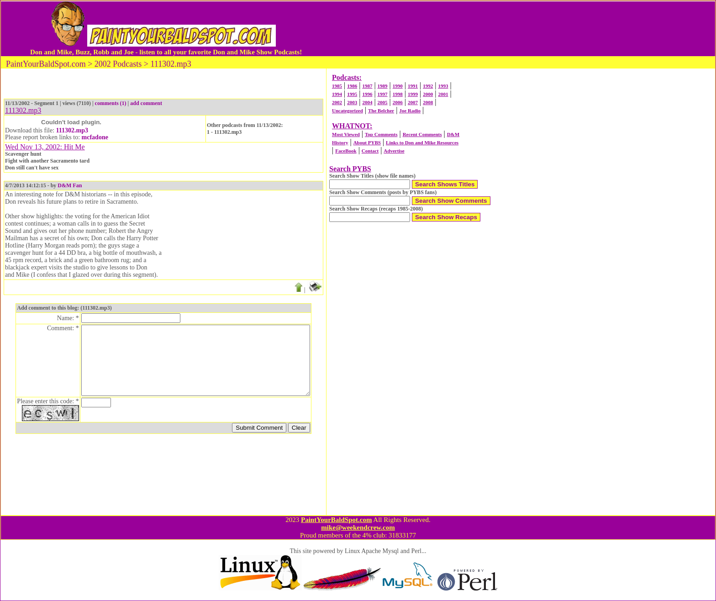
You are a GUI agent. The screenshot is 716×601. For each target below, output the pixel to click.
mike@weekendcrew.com (358, 527)
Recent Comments (422, 134)
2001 (443, 94)
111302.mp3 (72, 130)
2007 (413, 102)
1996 (367, 94)
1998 (398, 94)
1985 (337, 86)
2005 (383, 102)
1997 (383, 94)
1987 (367, 86)
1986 (352, 86)
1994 (337, 94)
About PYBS (367, 142)
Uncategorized (347, 110)
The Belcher (381, 110)
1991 (413, 86)
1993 (443, 86)
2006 (398, 102)
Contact (370, 150)
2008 (428, 102)
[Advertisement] (492, 28)
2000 (428, 94)
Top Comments (381, 134)
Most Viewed (346, 134)
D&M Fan (70, 185)
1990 (398, 86)
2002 (337, 102)
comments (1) (110, 103)
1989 (383, 86)
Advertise (394, 150)
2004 (367, 102)
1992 (428, 86)
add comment (146, 103)
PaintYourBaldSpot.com (336, 519)
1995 (352, 94)
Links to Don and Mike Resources (422, 142)
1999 (413, 94)
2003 (352, 102)
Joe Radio (410, 110)
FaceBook (345, 150)
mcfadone (95, 137)
